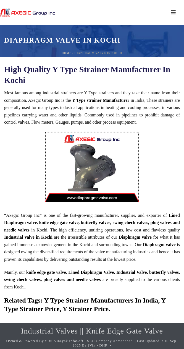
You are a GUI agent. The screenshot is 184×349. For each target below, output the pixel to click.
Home (67, 52)
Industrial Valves (49, 331)
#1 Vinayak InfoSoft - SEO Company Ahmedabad (91, 341)
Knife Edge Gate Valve (124, 331)
